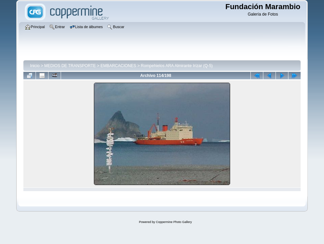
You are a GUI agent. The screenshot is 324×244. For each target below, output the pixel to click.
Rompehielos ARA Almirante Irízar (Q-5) (176, 65)
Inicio (35, 65)
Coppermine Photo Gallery (174, 222)
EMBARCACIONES (118, 65)
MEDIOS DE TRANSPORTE (70, 65)
